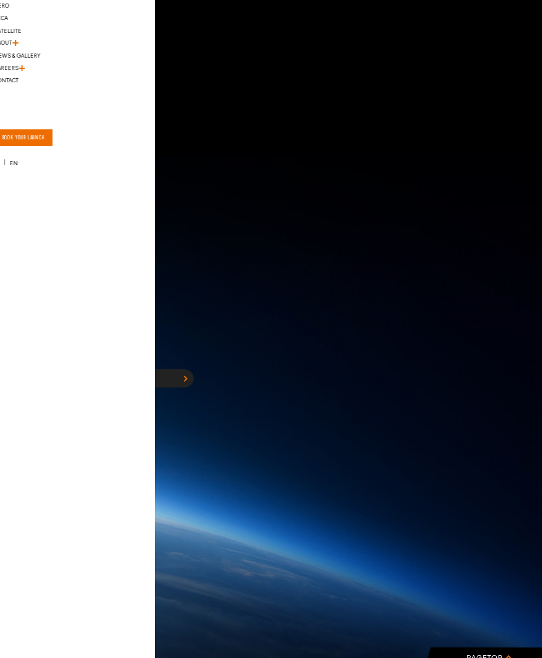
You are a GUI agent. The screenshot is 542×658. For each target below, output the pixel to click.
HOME (129, 378)
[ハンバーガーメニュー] (27, 30)
